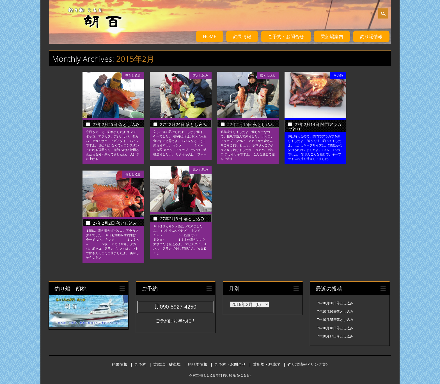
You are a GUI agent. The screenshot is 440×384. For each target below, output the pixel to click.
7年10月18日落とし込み (335, 328)
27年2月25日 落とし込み (116, 124)
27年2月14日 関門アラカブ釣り (315, 126)
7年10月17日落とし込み (335, 336)
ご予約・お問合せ (286, 36)
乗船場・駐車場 (167, 364)
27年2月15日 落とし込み (250, 124)
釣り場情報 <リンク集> (307, 364)
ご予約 (140, 364)
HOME (209, 36)
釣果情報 (242, 36)
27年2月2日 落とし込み (115, 223)
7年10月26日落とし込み (335, 312)
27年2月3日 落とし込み (182, 218)
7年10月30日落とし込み (335, 303)
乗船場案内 (332, 36)
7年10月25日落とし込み (335, 320)
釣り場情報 (371, 36)
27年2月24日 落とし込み (183, 124)
